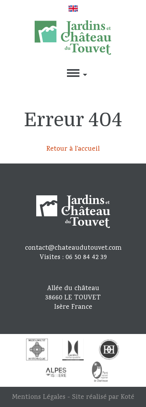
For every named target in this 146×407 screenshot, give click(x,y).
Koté (127, 397)
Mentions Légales (38, 397)
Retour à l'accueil (73, 149)
